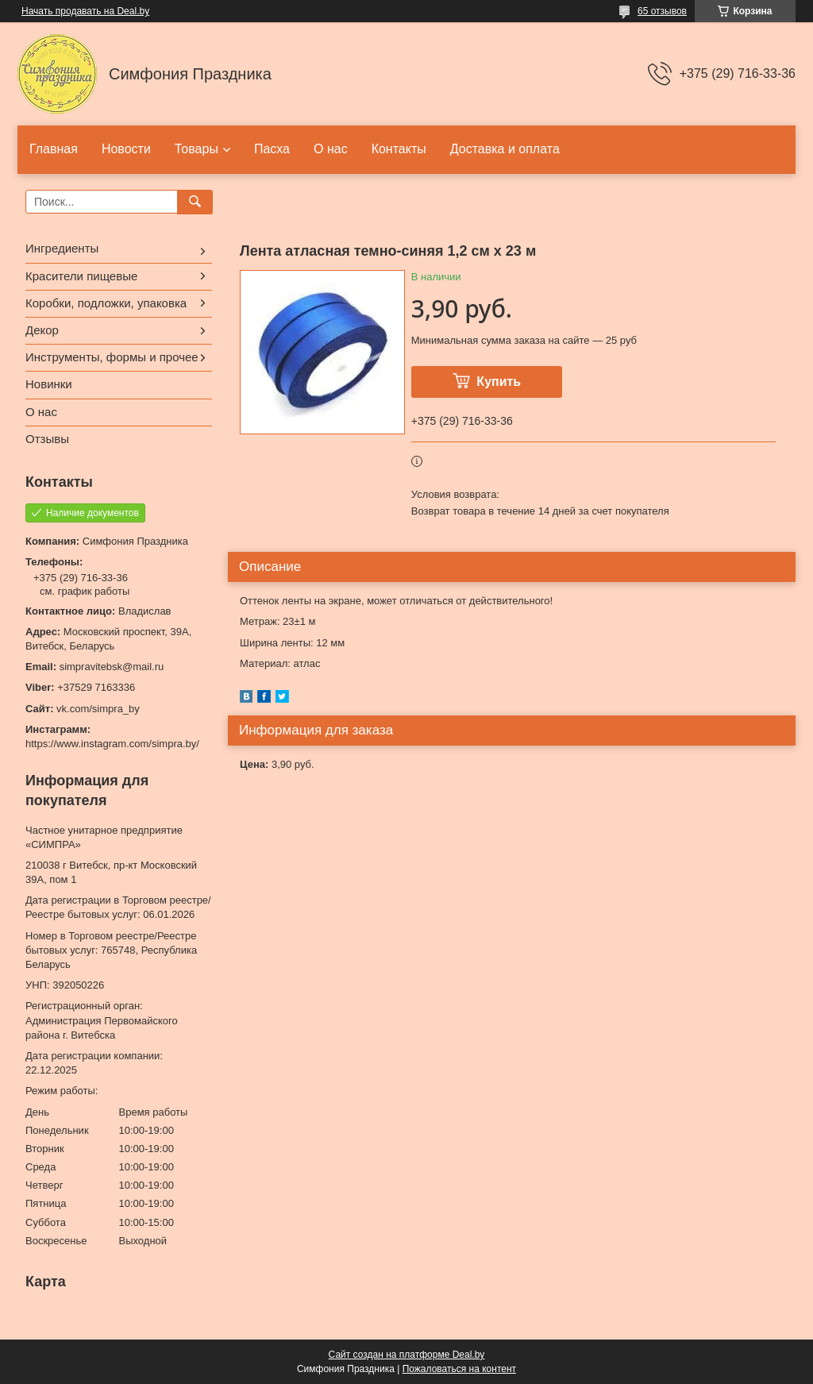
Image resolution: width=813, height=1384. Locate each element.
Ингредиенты (61, 248)
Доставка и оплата (505, 149)
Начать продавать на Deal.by (85, 11)
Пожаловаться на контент (459, 1368)
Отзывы (47, 438)
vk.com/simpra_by (98, 709)
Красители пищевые (81, 276)
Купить (498, 381)
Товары (196, 149)
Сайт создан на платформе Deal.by (407, 1354)
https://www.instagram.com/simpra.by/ (112, 744)
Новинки (48, 384)
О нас (331, 149)
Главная (53, 149)
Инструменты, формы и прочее (111, 357)
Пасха (272, 149)
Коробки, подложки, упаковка (106, 303)
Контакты (399, 149)
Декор (42, 330)
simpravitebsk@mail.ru (112, 667)
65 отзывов (662, 11)
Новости (126, 149)
